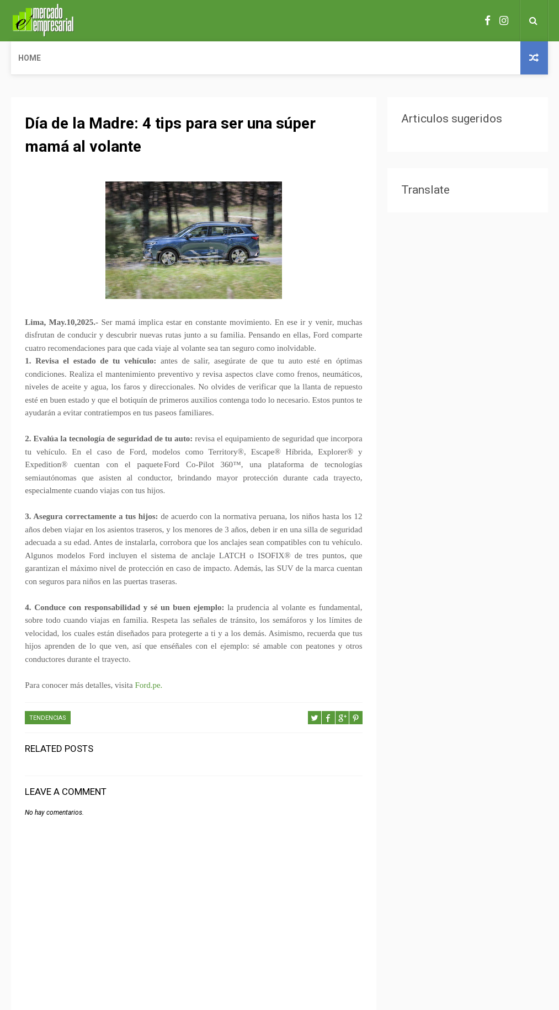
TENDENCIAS (47, 718)
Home (29, 58)
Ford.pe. (148, 685)
